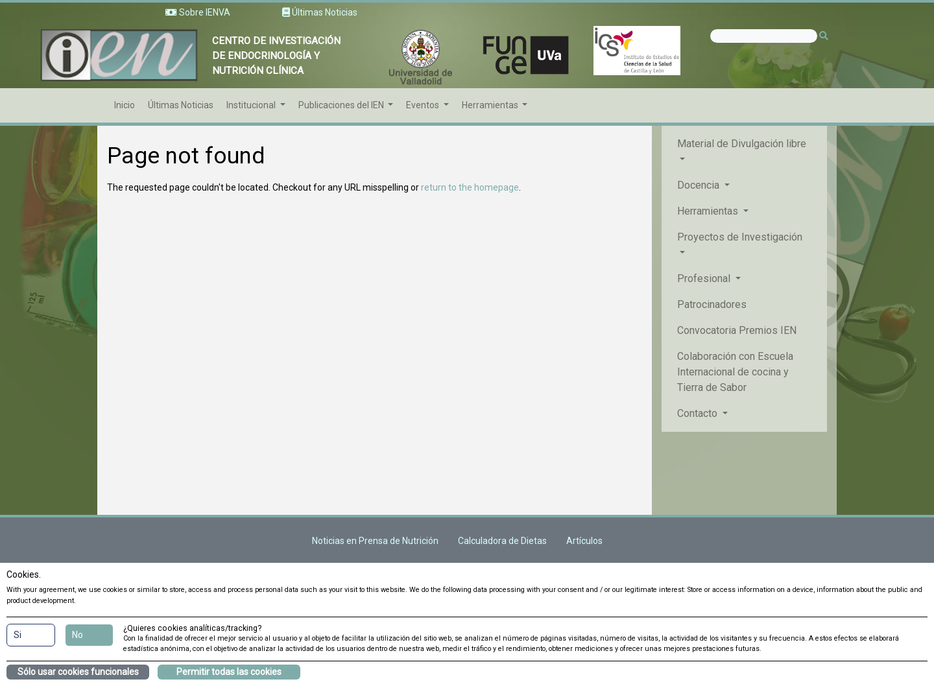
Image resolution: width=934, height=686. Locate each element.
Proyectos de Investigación (739, 237)
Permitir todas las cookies (228, 672)
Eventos (423, 105)
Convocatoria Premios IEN (736, 330)
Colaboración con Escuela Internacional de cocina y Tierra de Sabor (735, 372)
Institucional (252, 105)
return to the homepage (470, 187)
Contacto (698, 413)
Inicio (124, 105)
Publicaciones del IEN (342, 105)
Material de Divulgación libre (741, 143)
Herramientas (491, 105)
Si (17, 635)
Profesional (705, 278)
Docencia (699, 185)
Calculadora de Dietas (502, 541)
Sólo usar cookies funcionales (78, 672)
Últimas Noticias (180, 105)
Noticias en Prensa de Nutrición (375, 541)
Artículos (584, 541)
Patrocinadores (712, 304)
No (77, 635)
